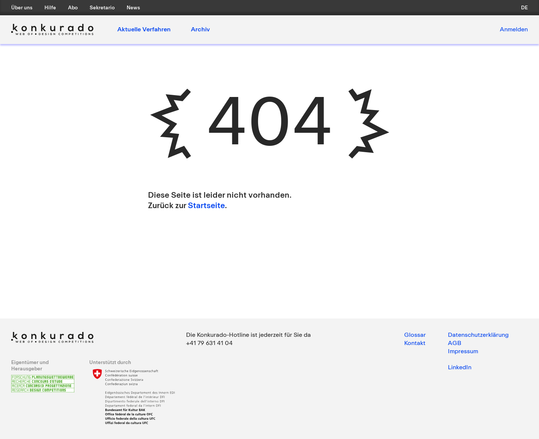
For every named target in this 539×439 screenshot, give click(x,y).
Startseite (206, 205)
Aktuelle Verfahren (144, 29)
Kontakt (414, 343)
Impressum (463, 351)
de (524, 7)
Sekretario (102, 7)
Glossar (415, 334)
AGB (454, 343)
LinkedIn (459, 367)
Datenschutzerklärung (478, 334)
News (133, 7)
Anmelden (514, 29)
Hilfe (50, 7)
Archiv (200, 29)
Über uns (21, 7)
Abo (73, 7)
